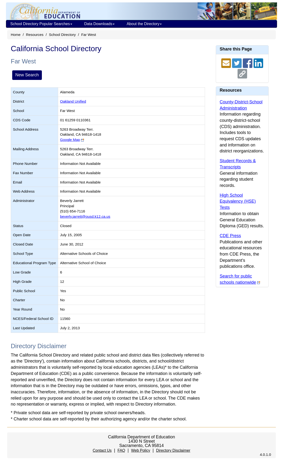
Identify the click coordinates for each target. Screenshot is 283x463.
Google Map (70, 140)
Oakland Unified (73, 101)
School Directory (62, 35)
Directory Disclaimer (173, 450)
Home (16, 35)
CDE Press (230, 235)
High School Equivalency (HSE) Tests (238, 201)
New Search (27, 75)
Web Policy (140, 450)
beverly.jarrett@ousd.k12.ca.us (85, 216)
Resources (35, 35)
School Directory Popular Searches (41, 24)
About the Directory (144, 24)
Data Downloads (99, 24)
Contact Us (102, 450)
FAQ (121, 450)
